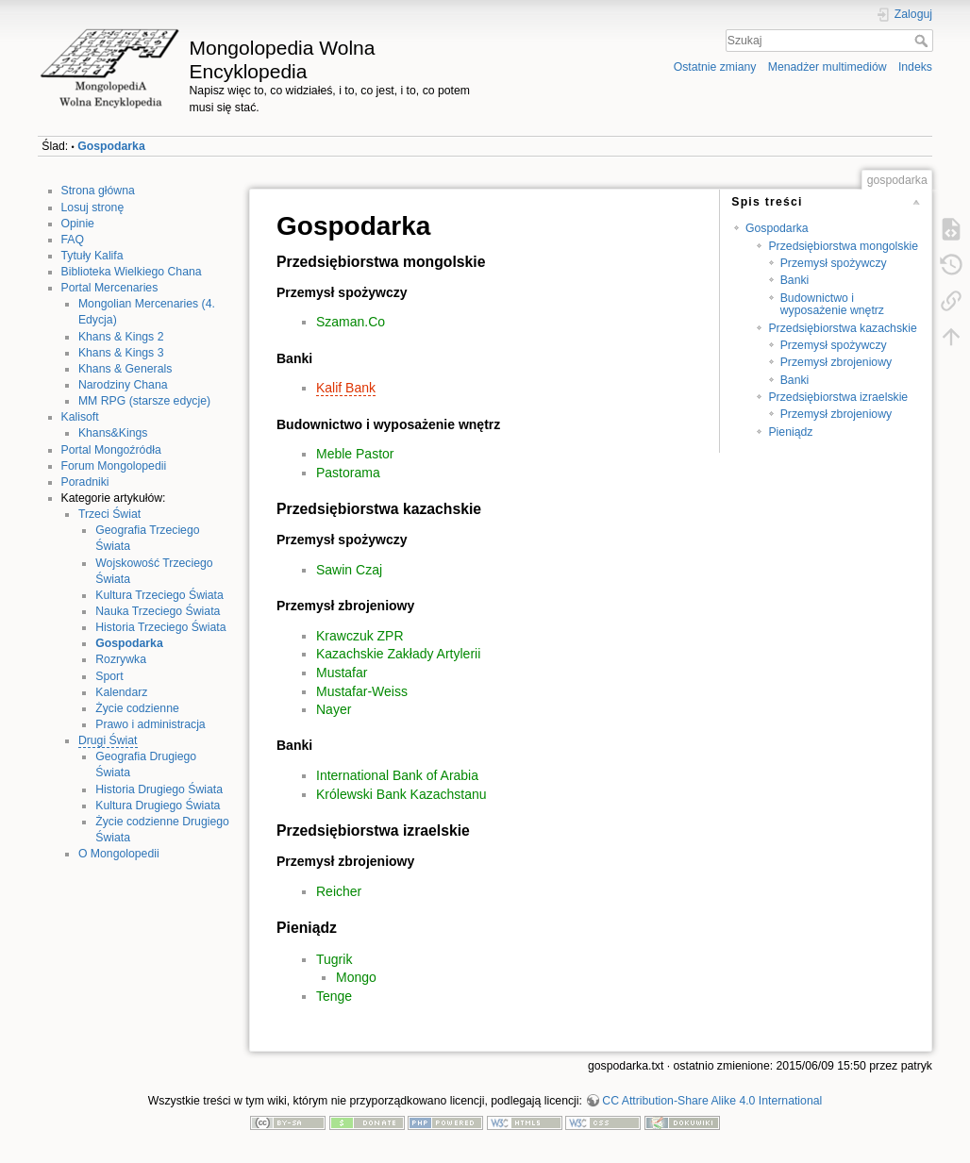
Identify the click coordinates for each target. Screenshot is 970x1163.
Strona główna (98, 190)
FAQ (73, 239)
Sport (109, 676)
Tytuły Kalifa (92, 255)
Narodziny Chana (123, 384)
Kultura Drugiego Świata (157, 805)
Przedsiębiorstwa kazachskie (842, 328)
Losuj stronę (93, 207)
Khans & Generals (125, 368)
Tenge (334, 996)
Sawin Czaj (349, 569)
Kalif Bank (346, 387)
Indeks (915, 67)
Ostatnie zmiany (715, 67)
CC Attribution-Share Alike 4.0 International (712, 1100)
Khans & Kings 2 (121, 336)
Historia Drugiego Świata (159, 789)
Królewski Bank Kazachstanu (401, 794)
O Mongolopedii (118, 853)
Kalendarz (121, 692)
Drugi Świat (108, 740)
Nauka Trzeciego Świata (157, 611)
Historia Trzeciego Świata (160, 627)
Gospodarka (110, 146)
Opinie (77, 223)
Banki (795, 280)
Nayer (333, 709)
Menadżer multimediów (827, 67)
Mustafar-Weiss (362, 691)
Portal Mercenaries (110, 287)
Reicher (338, 891)
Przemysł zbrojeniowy (836, 362)
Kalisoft (80, 417)
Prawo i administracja (150, 724)
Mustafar (341, 672)
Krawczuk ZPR (360, 635)
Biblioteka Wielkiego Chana (131, 271)
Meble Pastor (354, 453)
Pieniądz (790, 432)
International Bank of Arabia (397, 775)
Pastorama (348, 472)
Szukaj (923, 40)
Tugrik (334, 959)
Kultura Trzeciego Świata (159, 595)
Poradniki (85, 482)
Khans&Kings (113, 433)
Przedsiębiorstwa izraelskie (838, 397)
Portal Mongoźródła (111, 450)
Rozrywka (120, 659)
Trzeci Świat (109, 514)
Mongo (356, 977)
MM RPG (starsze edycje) (144, 400)
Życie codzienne (137, 708)
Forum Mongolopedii (114, 466)
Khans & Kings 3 (121, 352)
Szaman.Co (350, 321)
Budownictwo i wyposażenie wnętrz (832, 304)
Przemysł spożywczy (833, 263)
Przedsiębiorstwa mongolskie (843, 246)
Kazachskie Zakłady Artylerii (398, 653)
